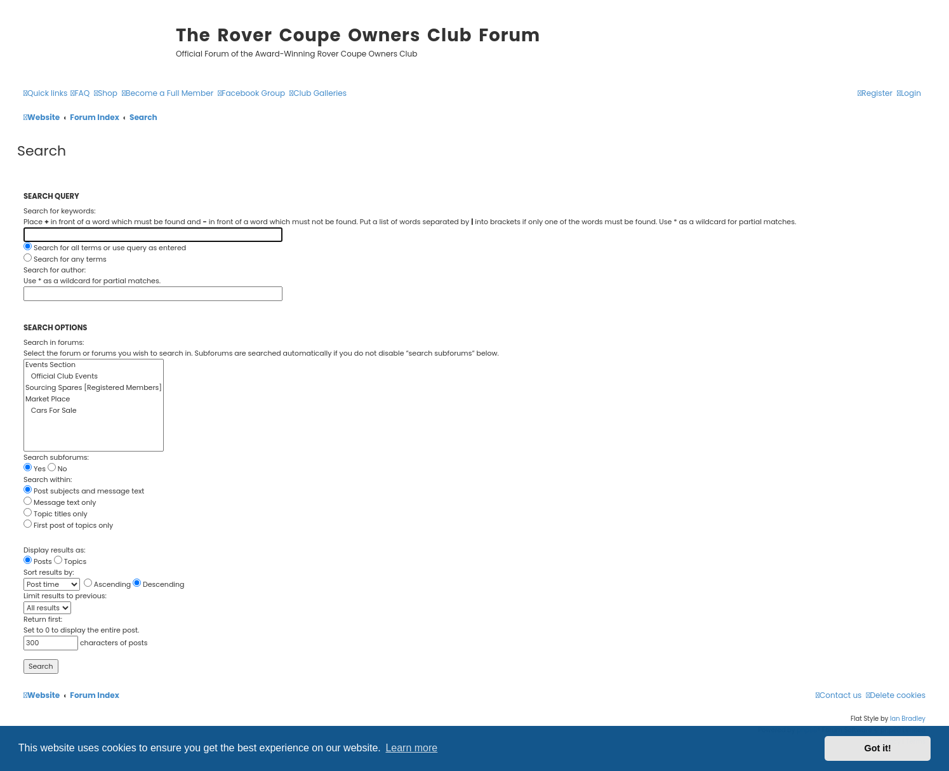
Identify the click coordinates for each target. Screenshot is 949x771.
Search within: (47, 479)
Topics (70, 561)
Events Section (93, 365)
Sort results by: (48, 572)
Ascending (107, 584)
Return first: (42, 619)
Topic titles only (55, 514)
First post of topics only (68, 525)
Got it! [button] (878, 748)
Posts (37, 561)
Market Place (93, 399)
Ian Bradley (908, 718)
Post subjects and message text (83, 491)
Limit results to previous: (65, 596)
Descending (158, 584)
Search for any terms (65, 259)
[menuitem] (80, 93)
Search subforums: (56, 457)
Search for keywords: (59, 211)
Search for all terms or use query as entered (104, 248)
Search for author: (54, 270)
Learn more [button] (411, 747)
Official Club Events (93, 376)
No (57, 469)
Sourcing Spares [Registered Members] (93, 388)
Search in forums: (53, 342)
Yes (34, 469)
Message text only (59, 502)
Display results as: (54, 550)
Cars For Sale (93, 411)
